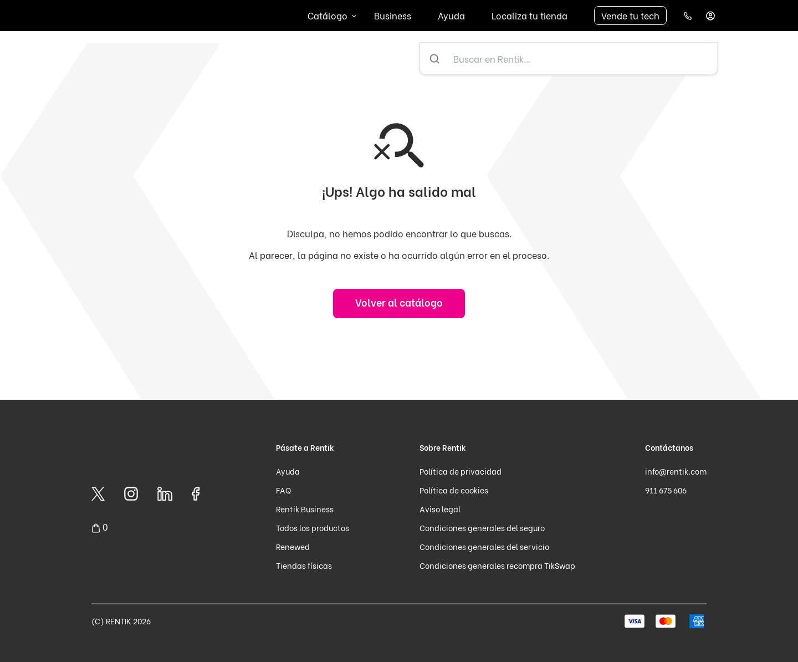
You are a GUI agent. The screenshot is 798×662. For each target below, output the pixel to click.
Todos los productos (312, 527)
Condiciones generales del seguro (482, 527)
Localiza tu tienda (529, 15)
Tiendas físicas (304, 565)
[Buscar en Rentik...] (583, 58)
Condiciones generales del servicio (484, 546)
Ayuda (451, 15)
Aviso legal (440, 509)
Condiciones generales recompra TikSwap (497, 565)
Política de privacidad (461, 471)
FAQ (283, 490)
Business (392, 15)
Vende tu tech (630, 15)
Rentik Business (305, 509)
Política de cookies (454, 490)
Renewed (293, 546)
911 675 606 (666, 490)
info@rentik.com (676, 471)
